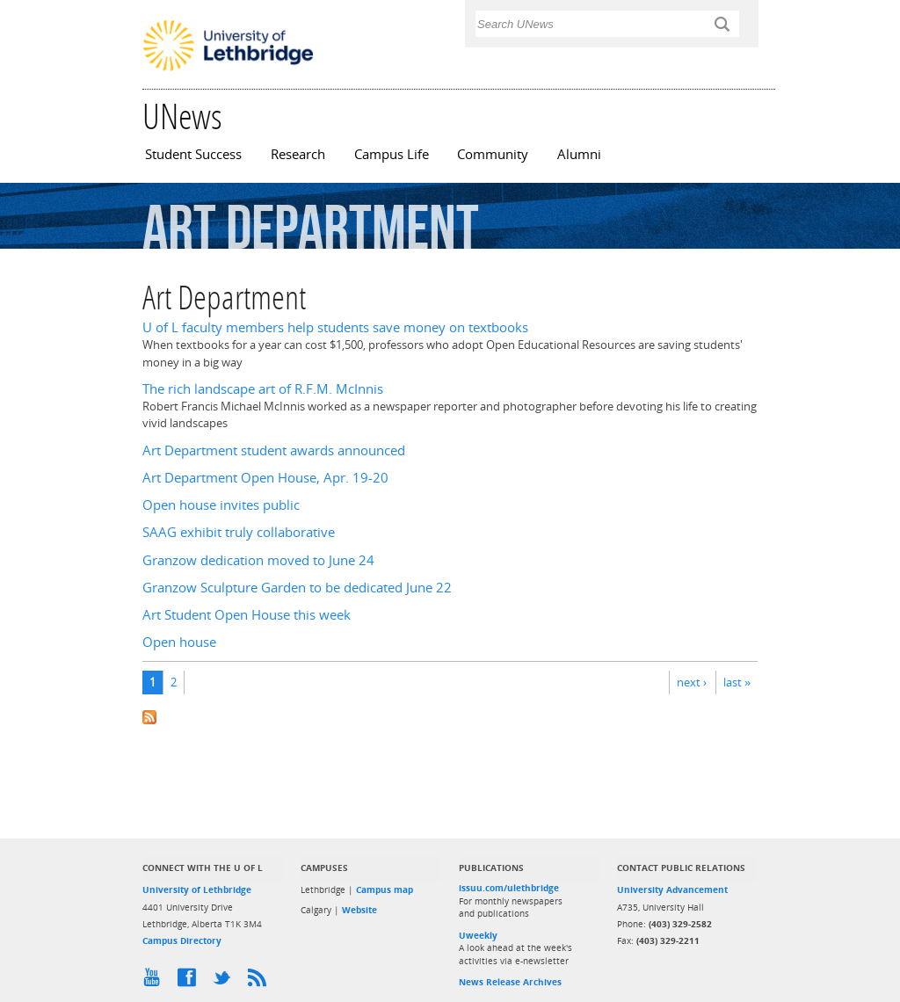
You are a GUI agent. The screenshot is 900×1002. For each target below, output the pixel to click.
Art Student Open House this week (246, 615)
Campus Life (391, 154)
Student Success (193, 154)
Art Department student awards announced (273, 450)
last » (737, 682)
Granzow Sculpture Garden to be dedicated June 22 (297, 587)
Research (298, 154)
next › (692, 682)
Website (359, 910)
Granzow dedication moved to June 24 (258, 560)
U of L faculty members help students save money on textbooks (335, 327)
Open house (179, 642)
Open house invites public (221, 505)
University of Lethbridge (196, 889)
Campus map (384, 889)
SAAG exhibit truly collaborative (238, 532)
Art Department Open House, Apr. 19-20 (265, 477)
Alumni (579, 154)
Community (492, 154)
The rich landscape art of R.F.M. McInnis (262, 389)
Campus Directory (181, 940)
